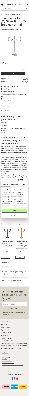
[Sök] (26, 8)
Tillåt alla (14, 210)
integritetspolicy (5, 314)
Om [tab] (24, 184)
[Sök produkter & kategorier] (13, 8)
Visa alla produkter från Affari (8, 106)
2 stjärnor (3, 266)
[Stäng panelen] (26, 180)
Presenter (22, 1)
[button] (2, 4)
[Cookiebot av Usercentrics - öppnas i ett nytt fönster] (17, 180)
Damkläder (7, 1)
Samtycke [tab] (5, 184)
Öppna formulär (14, 101)
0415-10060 (6, 327)
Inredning (15, 1)
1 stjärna (2, 266)
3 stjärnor (5, 266)
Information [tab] (14, 184)
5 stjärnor (8, 266)
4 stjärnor (6, 266)
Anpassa (14, 215)
